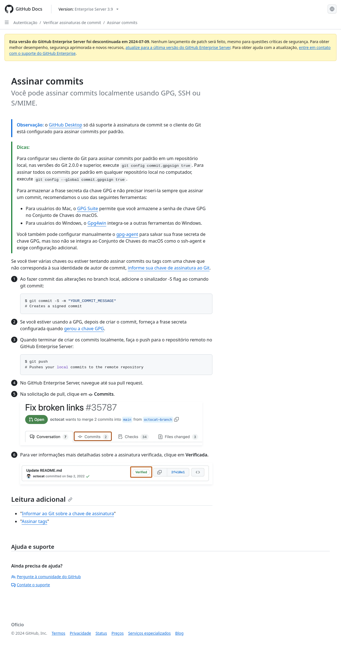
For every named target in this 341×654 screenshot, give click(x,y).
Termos (58, 633)
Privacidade (80, 633)
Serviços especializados (149, 633)
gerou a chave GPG (84, 328)
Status (101, 633)
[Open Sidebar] (6, 22)
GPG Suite (87, 208)
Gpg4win (96, 223)
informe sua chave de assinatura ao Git (168, 268)
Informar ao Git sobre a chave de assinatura (68, 513)
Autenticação (25, 22)
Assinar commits (122, 22)
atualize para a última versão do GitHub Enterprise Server (177, 47)
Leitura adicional (41, 499)
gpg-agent (127, 234)
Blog (179, 633)
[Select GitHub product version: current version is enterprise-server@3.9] (88, 9)
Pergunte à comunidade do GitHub (46, 576)
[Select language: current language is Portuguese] (332, 8)
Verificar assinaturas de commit (72, 22)
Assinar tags (34, 521)
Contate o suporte (30, 584)
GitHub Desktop (65, 125)
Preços (118, 633)
